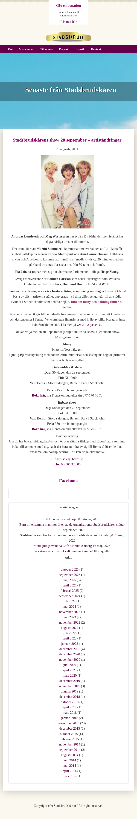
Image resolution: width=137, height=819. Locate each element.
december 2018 (69, 696)
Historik (79, 49)
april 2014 (70, 771)
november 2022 (69, 622)
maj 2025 (69, 580)
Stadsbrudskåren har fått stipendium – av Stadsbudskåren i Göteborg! (66, 535)
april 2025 (70, 585)
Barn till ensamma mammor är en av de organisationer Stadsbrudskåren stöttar (72, 524)
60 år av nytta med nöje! (61, 519)
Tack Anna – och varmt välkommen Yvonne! (63, 551)
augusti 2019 (69, 691)
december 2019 (69, 681)
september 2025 (69, 575)
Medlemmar (26, 49)
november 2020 (69, 659)
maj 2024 (69, 606)
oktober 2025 (70, 569)
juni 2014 (69, 760)
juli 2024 (70, 601)
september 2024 (69, 596)
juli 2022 (70, 633)
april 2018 (70, 707)
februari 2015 (70, 739)
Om (10, 49)
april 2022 (70, 638)
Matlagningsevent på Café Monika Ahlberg (63, 546)
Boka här (38, 395)
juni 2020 (69, 665)
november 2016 (68, 723)
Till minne (46, 49)
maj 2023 (69, 617)
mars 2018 (70, 712)
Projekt (63, 49)
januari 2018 (69, 718)
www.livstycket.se (89, 325)
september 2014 (69, 750)
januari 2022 (69, 643)
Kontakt (96, 49)
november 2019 (69, 686)
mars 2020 (70, 675)
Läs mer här (68, 22)
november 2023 (69, 612)
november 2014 (69, 744)
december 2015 (69, 728)
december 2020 (69, 654)
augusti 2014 (69, 755)
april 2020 (70, 670)
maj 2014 (69, 765)
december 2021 (69, 649)
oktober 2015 (69, 734)
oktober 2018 (70, 702)
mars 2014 (70, 776)
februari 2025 (70, 590)
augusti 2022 (69, 628)
